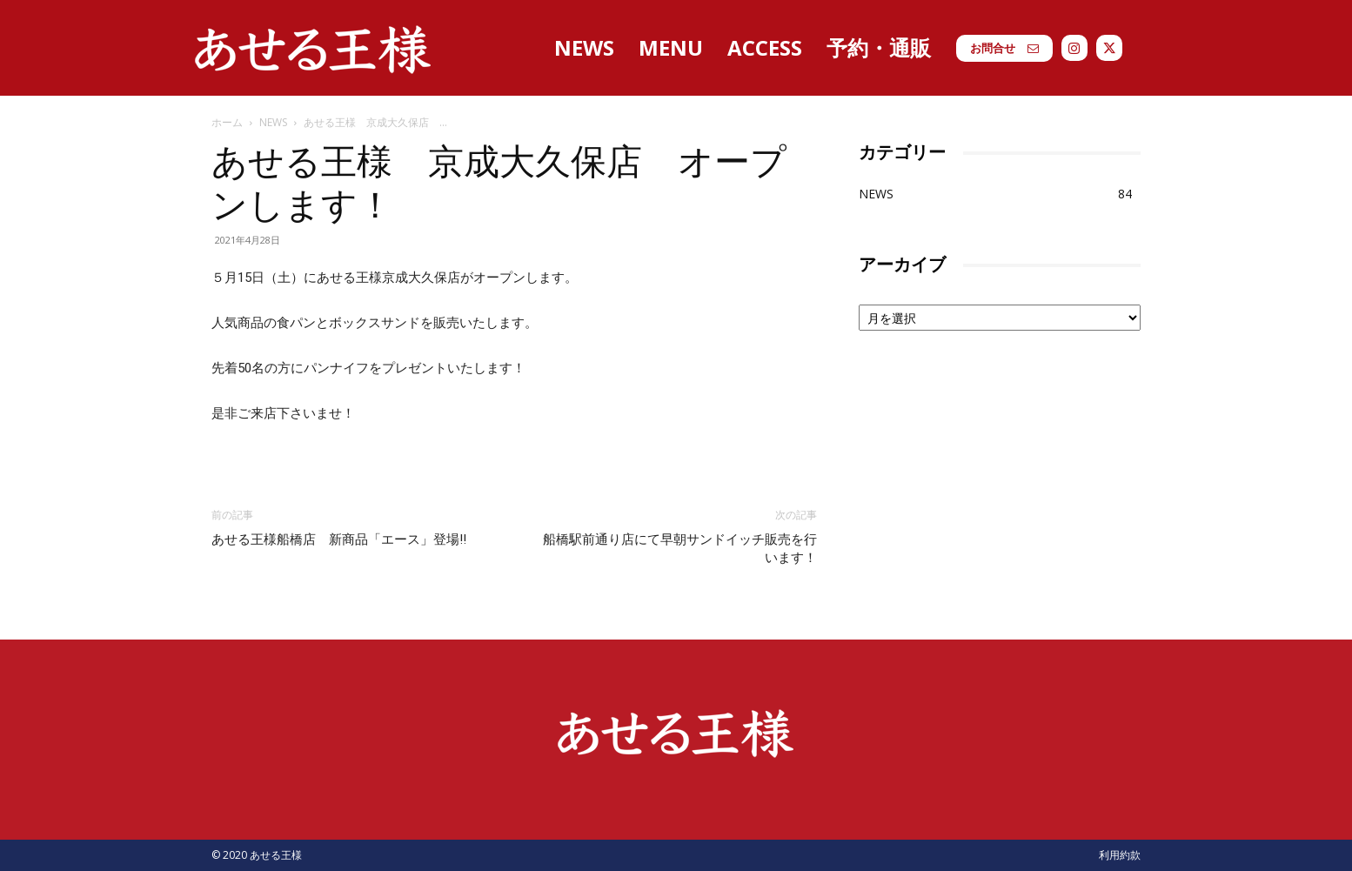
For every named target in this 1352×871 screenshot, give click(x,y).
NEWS (273, 122)
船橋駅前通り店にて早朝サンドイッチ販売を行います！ (680, 549)
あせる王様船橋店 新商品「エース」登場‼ (338, 539)
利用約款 (1120, 855)
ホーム (227, 122)
